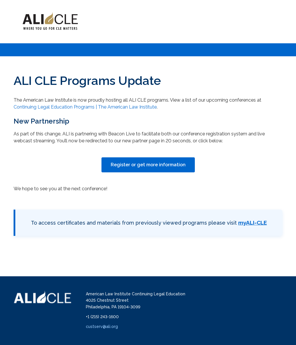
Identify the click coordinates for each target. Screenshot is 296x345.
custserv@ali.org (102, 326)
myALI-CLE (252, 222)
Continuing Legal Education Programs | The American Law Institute (85, 107)
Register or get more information (148, 164)
